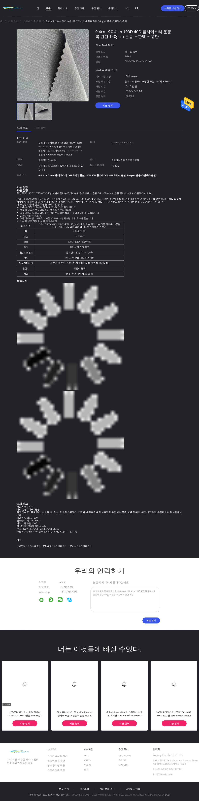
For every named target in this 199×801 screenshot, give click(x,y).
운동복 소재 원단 (56, 760)
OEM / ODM (124, 755)
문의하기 (113, 8)
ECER (167, 794)
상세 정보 (22, 127)
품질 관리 (96, 8)
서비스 (87, 760)
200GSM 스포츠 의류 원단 (29, 546)
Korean (191, 8)
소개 (86, 769)
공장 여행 (79, 8)
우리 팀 (88, 764)
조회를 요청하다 (172, 8)
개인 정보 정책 (107, 789)
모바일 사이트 (133, 789)
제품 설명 (40, 127)
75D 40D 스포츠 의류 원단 (54, 546)
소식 (127, 8)
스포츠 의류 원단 (56, 770)
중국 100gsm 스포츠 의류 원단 (44, 794)
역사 (86, 755)
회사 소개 (62, 8)
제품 (48, 8)
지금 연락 (108, 105)
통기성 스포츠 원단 (57, 755)
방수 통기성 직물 (56, 765)
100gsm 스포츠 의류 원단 (80, 546)
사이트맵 (84, 789)
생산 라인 (123, 764)
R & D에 (122, 760)
